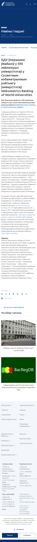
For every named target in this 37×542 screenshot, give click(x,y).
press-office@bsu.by (8, 506)
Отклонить (27, 535)
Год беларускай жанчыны (18, 47)
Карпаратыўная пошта (9, 455)
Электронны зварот (26, 443)
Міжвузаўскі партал (8, 445)
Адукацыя (23, 410)
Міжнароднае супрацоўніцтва (25, 425)
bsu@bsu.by (6, 484)
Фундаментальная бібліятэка (7, 435)
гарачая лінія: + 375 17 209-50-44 (9, 477)
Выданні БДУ (5, 450)
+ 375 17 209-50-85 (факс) (26, 473)
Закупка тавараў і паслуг (9, 419)
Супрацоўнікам (6, 414)
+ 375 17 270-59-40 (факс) (8, 481)
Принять (10, 535)
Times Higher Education (9, 233)
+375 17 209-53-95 (25, 485)
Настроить (18, 529)
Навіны (11, 34)
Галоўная (3, 34)
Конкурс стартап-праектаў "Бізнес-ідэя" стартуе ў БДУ (18, 349)
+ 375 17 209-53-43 (8, 504)
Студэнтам (4, 410)
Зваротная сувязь (25, 438)
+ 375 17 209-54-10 (8, 502)
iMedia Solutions (24, 505)
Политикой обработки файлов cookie (19, 524)
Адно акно (23, 434)
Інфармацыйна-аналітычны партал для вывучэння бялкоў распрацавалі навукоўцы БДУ (18, 387)
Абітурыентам (6, 405)
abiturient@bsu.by (25, 476)
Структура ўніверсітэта (27, 405)
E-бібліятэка (5, 441)
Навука (22, 414)
